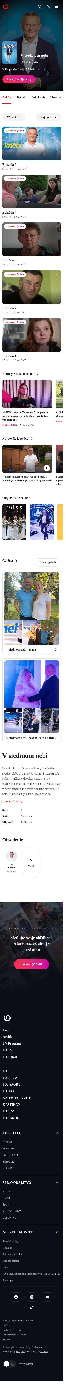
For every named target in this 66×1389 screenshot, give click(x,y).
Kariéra (6, 1267)
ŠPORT (7, 1204)
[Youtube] (47, 1297)
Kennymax (20, 1351)
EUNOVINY (9, 1217)
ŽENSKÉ (8, 1142)
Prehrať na (19, 79)
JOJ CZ (8, 1111)
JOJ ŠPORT (11, 1084)
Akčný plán (9, 1280)
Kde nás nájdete (11, 1260)
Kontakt (6, 1339)
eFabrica (44, 1351)
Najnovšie (48, 117)
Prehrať (31, 964)
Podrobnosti (38, 97)
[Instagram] (31, 1297)
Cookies (6, 1325)
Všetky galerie (47, 562)
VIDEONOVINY (12, 1211)
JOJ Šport (10, 1057)
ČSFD (27, 61)
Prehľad (7, 97)
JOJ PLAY (10, 1078)
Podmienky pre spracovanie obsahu (18, 1320)
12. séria (14, 117)
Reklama (7, 1247)
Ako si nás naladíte (12, 1254)
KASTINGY (11, 1104)
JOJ (6, 1071)
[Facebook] (16, 1297)
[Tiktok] (31, 1307)
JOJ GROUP (12, 1118)
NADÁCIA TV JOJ (16, 1098)
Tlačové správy (11, 1241)
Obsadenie (56, 97)
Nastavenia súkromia (12, 1330)
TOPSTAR (8, 1148)
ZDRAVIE (8, 1161)
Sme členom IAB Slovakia (14, 1334)
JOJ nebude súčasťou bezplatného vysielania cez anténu (31, 1273)
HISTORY (8, 1168)
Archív (7, 1037)
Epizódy (21, 97)
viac (42, 69)
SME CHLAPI (10, 1155)
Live (6, 1030)
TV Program (12, 1043)
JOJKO (8, 1091)
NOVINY (8, 1191)
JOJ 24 (8, 1050)
